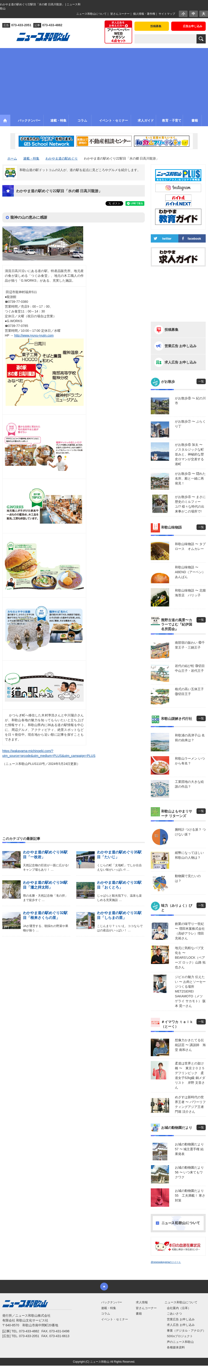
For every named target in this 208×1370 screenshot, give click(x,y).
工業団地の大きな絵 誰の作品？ (189, 784)
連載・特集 (108, 1308)
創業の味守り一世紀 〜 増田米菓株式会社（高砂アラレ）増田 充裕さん (190, 931)
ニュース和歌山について (91, 13)
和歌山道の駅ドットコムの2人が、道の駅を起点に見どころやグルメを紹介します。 (80, 170)
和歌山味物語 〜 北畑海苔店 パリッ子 (190, 593)
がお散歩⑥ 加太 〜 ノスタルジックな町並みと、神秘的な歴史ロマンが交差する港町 (189, 454)
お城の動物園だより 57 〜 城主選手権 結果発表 (189, 1149)
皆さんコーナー (120, 13)
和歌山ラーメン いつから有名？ (190, 761)
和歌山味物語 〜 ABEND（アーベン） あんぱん (190, 572)
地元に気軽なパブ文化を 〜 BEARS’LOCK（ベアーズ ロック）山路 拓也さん (190, 957)
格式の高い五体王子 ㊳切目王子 (189, 691)
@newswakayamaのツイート (166, 1262)
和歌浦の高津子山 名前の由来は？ (190, 737)
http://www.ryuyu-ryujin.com (34, 335)
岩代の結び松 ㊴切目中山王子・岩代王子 (190, 668)
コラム (105, 1313)
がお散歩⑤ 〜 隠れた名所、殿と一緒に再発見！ (190, 478)
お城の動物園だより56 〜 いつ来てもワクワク (189, 1172)
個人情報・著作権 (144, 13)
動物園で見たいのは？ (188, 878)
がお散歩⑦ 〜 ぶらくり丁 (190, 424)
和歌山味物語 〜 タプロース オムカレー (190, 546)
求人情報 (142, 1302)
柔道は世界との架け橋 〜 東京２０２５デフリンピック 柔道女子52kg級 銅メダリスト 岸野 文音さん (190, 1075)
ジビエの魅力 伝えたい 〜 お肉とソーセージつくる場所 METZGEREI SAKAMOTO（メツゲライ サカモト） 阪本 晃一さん (190, 991)
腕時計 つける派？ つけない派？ (190, 832)
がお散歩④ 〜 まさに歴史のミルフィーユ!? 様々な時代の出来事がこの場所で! (190, 504)
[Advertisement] (104, 80)
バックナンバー (111, 1302)
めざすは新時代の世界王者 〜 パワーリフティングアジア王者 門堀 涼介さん (190, 1104)
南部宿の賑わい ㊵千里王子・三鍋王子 (190, 645)
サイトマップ (167, 13)
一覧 (201, 381)
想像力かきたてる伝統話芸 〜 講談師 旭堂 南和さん (190, 1045)
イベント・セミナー (114, 1319)
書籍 (139, 1313)
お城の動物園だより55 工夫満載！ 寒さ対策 (190, 1195)
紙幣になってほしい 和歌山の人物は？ (189, 855)
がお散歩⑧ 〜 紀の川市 (190, 400)
